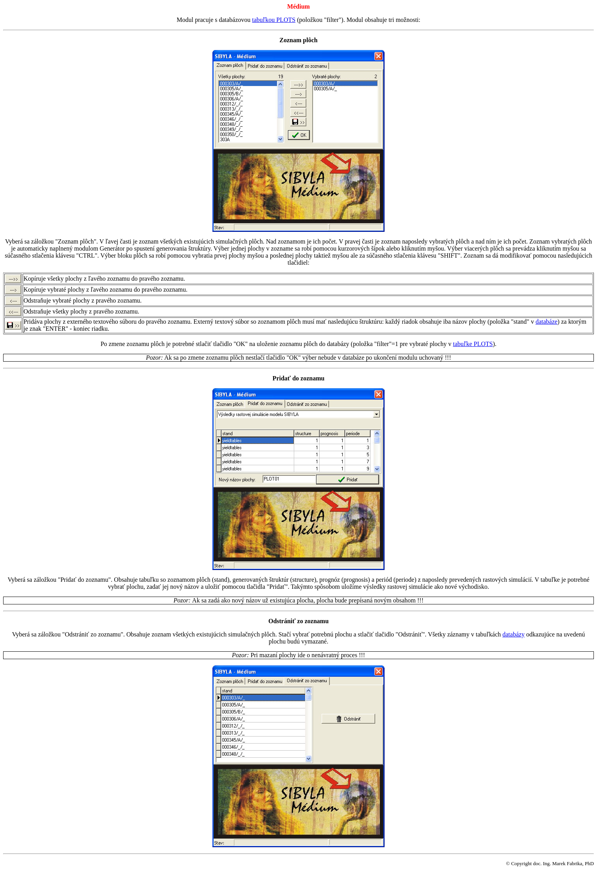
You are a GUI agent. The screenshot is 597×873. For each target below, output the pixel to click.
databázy (513, 634)
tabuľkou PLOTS (273, 19)
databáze (546, 321)
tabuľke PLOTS (473, 344)
